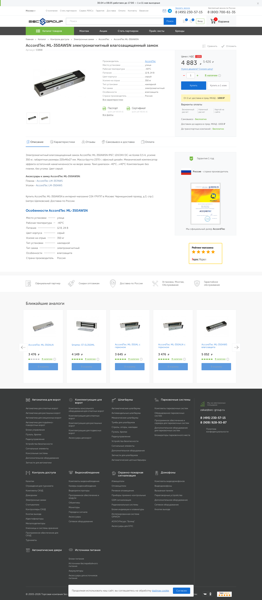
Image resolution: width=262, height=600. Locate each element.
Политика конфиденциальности (217, 428)
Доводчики (31, 493)
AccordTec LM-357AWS (50, 179)
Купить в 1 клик (218, 85)
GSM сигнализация (121, 498)
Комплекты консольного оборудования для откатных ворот (86, 407)
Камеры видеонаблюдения (82, 484)
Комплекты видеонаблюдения (84, 479)
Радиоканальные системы (125, 503)
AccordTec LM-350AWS (49, 183)
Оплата (121, 10)
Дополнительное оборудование (42, 456)
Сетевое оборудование (81, 519)
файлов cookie (160, 590)
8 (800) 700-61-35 (221, 12)
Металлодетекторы (35, 521)
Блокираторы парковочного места (172, 433)
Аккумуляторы (76, 569)
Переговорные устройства (168, 493)
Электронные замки (36, 498)
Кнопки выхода (33, 512)
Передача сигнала (78, 510)
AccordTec (150, 61)
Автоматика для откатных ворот (42, 406)
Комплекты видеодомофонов (170, 479)
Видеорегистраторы (79, 488)
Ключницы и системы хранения (42, 526)
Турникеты (31, 538)
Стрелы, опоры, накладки (125, 425)
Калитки (30, 479)
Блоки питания (76, 557)
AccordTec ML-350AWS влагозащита (214, 344)
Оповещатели (119, 484)
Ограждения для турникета (39, 484)
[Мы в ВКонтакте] (205, 592)
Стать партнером (68, 10)
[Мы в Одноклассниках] (210, 592)
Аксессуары (75, 515)
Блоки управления (35, 428)
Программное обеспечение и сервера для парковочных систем (172, 419)
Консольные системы (37, 451)
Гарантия (100, 10)
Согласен (181, 590)
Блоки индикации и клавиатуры (128, 507)
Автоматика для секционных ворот (43, 416)
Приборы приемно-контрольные (129, 493)
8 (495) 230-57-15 (189, 12)
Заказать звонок (182, 8)
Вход (199, 21)
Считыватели (32, 503)
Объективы (74, 501)
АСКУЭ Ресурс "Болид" (123, 519)
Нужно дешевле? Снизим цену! (197, 69)
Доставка (111, 10)
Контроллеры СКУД (36, 507)
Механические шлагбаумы (125, 416)
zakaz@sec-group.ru (212, 408)
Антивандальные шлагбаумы (126, 411)
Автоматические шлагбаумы (126, 406)
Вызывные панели (164, 488)
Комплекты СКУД (34, 488)
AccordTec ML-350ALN (41, 343)
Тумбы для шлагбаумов (123, 420)
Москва (30, 10)
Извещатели (118, 479)
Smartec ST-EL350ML (83, 343)
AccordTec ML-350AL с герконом (127, 344)
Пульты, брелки (33, 432)
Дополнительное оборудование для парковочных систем (171, 427)
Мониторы (74, 505)
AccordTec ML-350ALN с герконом (171, 344)
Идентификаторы (35, 517)
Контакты (132, 10)
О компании (51, 10)
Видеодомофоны (163, 484)
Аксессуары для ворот (80, 436)
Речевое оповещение (123, 488)
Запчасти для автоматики (39, 461)
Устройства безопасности (39, 442)
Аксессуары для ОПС (122, 524)
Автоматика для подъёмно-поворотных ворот (39, 422)
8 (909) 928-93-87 (213, 420)
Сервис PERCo (86, 10)
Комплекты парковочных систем (171, 406)
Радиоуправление (35, 437)
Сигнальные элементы (37, 446)
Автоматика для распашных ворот (43, 411)
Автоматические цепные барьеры (129, 458)
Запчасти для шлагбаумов (125, 453)
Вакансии (143, 10)
